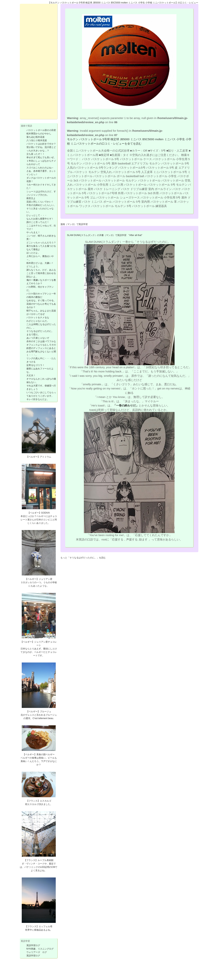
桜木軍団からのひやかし (38, 133)
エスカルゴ (45, 801)
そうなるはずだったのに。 (40, 331)
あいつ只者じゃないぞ (37, 338)
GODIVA (45, 512)
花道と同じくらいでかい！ (40, 201)
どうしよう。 (33, 266)
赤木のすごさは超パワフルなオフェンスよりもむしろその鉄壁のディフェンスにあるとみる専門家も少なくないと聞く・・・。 (41, 348)
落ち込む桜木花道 (35, 137)
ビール (51, 758)
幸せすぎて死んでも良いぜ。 (41, 157)
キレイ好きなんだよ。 (37, 399)
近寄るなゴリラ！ (35, 365)
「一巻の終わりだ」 (126, 405)
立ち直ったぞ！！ (35, 154)
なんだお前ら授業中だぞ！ (40, 218)
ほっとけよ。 (33, 252)
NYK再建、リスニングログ (40, 948)
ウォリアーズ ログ (36, 952)
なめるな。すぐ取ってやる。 (41, 300)
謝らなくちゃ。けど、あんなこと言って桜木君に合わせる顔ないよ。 (41, 273)
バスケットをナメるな (37, 317)
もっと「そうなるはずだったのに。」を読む (83, 557)
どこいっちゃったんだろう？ (41, 242)
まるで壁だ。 (33, 334)
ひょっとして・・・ (36, 215)
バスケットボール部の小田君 (41, 130)
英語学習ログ (33, 945)
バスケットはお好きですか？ (41, 143)
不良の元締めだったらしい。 (41, 205)
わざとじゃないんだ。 (37, 321)
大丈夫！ (31, 375)
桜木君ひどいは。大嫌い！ (40, 263)
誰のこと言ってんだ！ (37, 222)
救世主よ (31, 198)
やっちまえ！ (33, 232)
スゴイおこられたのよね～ (40, 167)
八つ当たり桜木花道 (36, 140)
